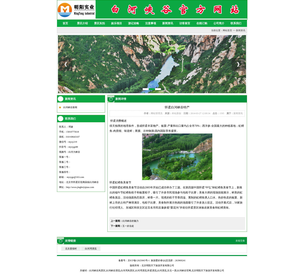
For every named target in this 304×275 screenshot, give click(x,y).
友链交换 (240, 240)
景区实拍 (99, 23)
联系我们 (236, 23)
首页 (65, 23)
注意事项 (150, 23)
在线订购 (201, 23)
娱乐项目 (116, 23)
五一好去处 (128, 226)
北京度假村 (71, 248)
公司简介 (218, 23)
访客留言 (184, 23)
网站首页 (227, 30)
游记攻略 (133, 23)
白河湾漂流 (91, 248)
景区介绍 (82, 23)
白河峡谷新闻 (70, 107)
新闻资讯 (167, 23)
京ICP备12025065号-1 (139, 260)
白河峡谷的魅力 (130, 221)
